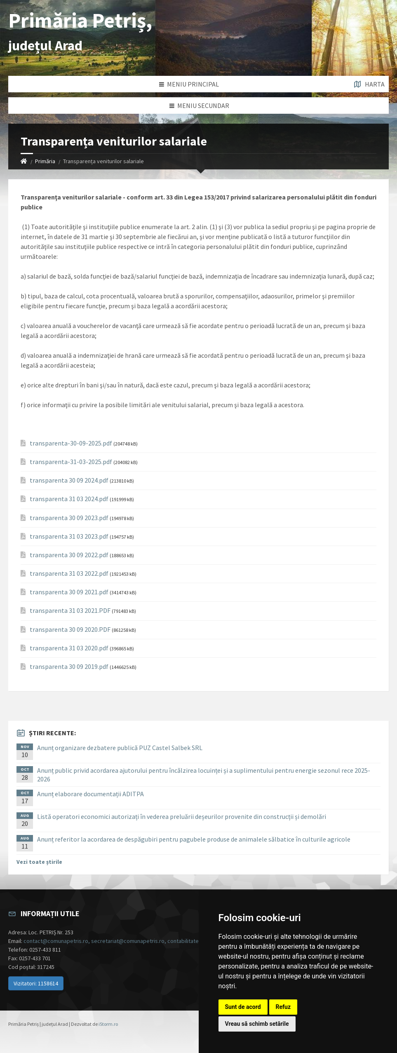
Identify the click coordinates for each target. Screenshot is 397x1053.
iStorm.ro (108, 1024)
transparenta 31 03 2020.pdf (69, 648)
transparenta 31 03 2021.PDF (70, 610)
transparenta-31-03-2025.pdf (71, 462)
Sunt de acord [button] (243, 1007)
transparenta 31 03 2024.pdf (69, 499)
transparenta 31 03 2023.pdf (69, 536)
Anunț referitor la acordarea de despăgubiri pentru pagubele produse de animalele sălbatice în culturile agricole (193, 839)
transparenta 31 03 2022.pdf (69, 573)
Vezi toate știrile (39, 861)
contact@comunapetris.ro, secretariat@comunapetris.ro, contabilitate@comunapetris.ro (133, 941)
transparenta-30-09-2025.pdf (71, 443)
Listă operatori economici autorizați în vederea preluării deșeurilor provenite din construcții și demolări (181, 816)
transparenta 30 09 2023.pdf (69, 518)
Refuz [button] (283, 1007)
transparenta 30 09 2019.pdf (69, 667)
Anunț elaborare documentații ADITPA (90, 794)
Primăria (45, 161)
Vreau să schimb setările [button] (257, 1023)
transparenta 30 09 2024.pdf (69, 480)
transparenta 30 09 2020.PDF (70, 629)
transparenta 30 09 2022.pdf (69, 555)
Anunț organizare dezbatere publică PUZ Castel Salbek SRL (119, 747)
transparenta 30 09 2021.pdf (69, 592)
